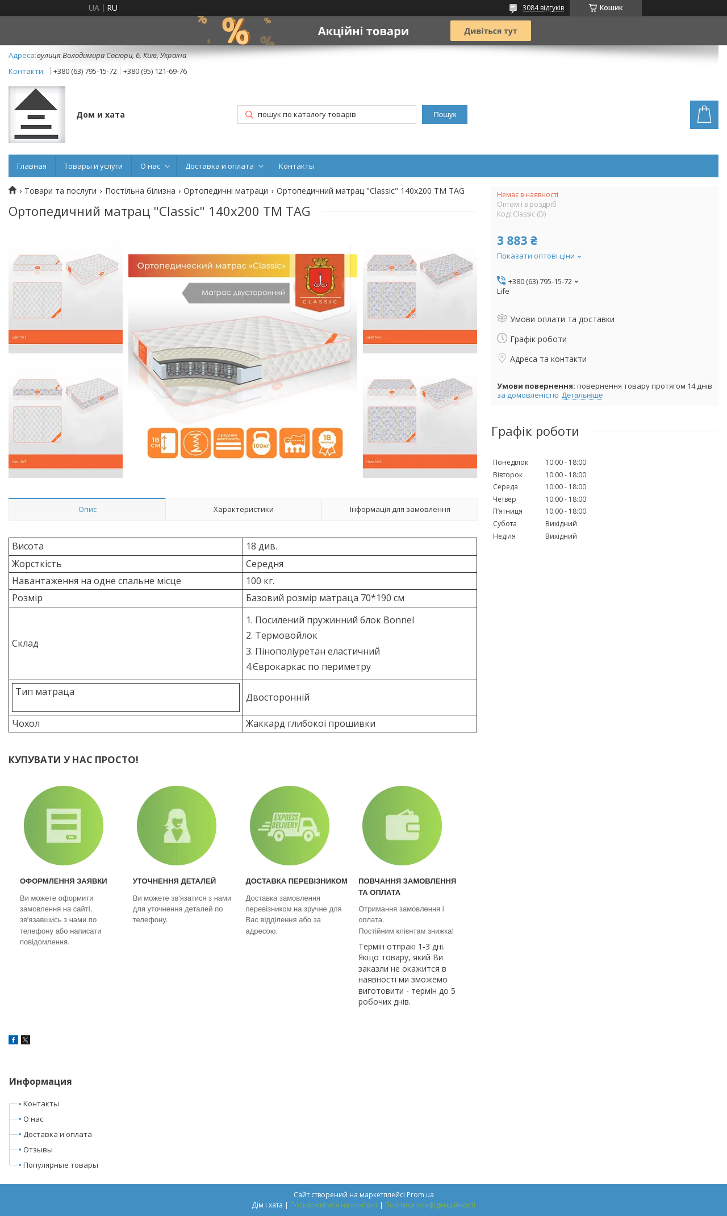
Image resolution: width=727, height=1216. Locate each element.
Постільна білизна (140, 191)
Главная (32, 166)
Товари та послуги (60, 191)
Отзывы (38, 1149)
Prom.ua (420, 1195)
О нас (150, 166)
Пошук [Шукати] (444, 114)
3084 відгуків (543, 8)
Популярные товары (60, 1165)
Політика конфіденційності (430, 1205)
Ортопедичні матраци (225, 191)
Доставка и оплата (219, 166)
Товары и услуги (93, 166)
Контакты (297, 166)
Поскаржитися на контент (334, 1205)
